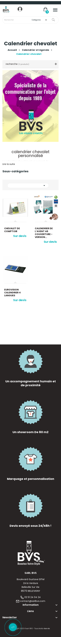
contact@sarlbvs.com (32, 601)
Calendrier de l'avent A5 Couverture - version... (44, 233)
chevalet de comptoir (12, 230)
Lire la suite (8, 164)
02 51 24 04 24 (32, 597)
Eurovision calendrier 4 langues (12, 292)
